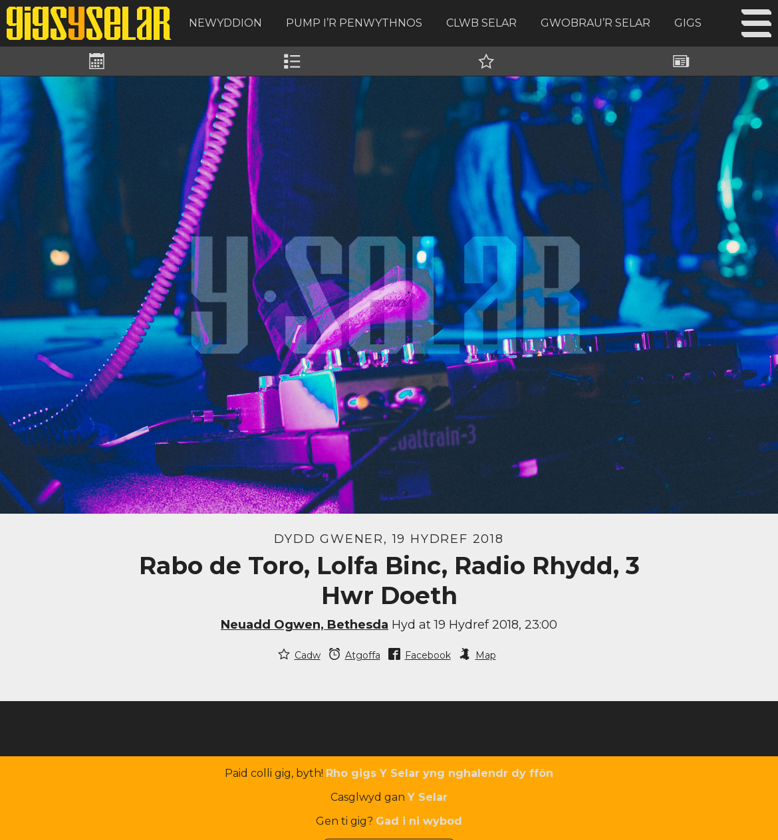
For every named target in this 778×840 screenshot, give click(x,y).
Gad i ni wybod (419, 821)
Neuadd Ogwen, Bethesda (304, 624)
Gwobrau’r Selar (595, 23)
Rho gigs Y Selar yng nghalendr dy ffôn (439, 773)
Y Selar (428, 797)
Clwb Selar (481, 23)
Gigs (688, 23)
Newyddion (225, 23)
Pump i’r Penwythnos (354, 23)
